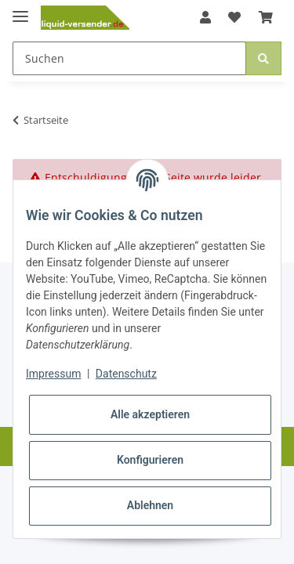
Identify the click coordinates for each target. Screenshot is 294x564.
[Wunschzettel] (234, 17)
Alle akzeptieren (150, 414)
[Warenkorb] (265, 17)
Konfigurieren (150, 460)
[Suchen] (129, 58)
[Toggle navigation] (20, 10)
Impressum (53, 373)
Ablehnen (150, 505)
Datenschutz (126, 373)
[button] (205, 17)
